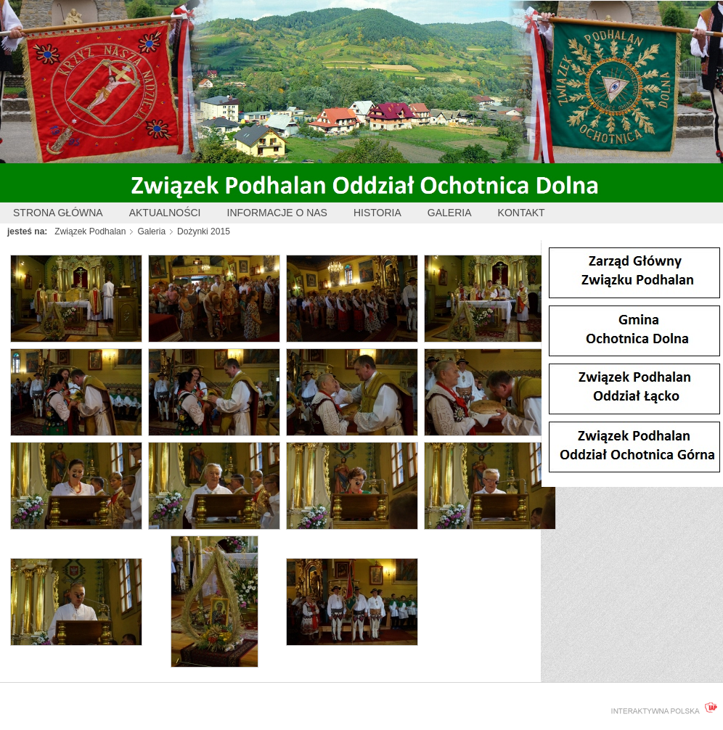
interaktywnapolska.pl (661, 708)
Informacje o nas (277, 212)
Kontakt (521, 212)
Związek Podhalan (90, 231)
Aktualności (165, 212)
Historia (377, 212)
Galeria (450, 212)
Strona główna (58, 212)
